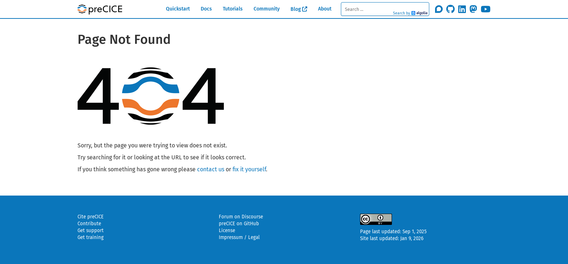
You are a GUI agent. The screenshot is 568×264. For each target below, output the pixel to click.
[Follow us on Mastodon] (473, 9)
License (227, 231)
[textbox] (385, 9)
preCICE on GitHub (239, 224)
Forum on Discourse (241, 217)
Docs (206, 9)
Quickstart (178, 9)
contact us (210, 169)
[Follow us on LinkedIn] (462, 9)
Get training (91, 237)
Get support (91, 231)
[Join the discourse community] (439, 9)
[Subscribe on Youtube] (485, 9)
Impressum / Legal (239, 237)
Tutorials (233, 9)
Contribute (89, 224)
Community (267, 9)
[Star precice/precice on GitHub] (450, 9)
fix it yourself (249, 169)
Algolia (419, 13)
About (324, 9)
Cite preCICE (91, 217)
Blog (296, 9)
